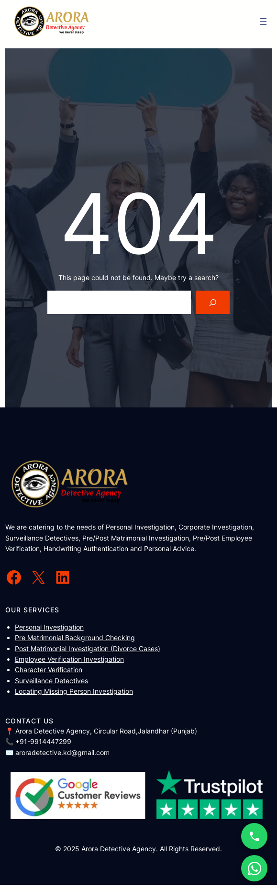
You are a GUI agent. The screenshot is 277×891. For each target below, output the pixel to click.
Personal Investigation (49, 627)
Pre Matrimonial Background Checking (75, 637)
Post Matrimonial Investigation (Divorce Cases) (87, 648)
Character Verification (48, 669)
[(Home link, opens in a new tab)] (51, 21)
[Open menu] (263, 21)
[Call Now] (254, 836)
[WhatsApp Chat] (254, 868)
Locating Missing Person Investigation (74, 691)
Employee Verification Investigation (69, 659)
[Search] (213, 302)
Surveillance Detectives (51, 681)
